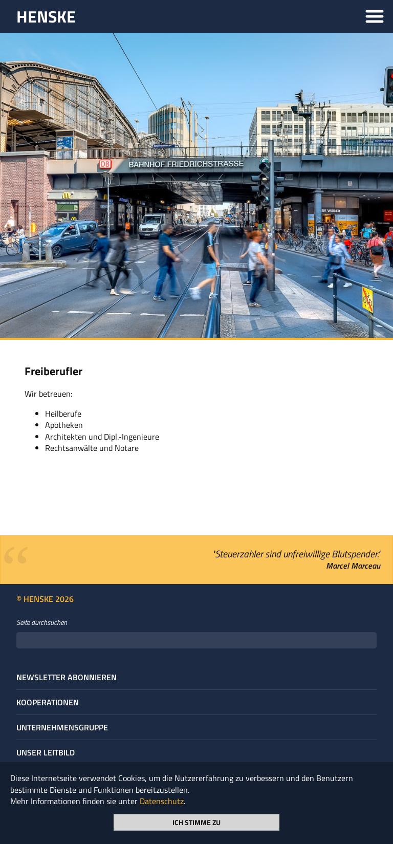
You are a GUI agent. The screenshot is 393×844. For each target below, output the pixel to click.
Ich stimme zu (196, 821)
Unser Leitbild (45, 752)
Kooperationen (47, 702)
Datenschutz (162, 801)
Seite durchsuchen (41, 622)
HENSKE (46, 16)
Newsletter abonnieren (66, 677)
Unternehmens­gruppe (62, 727)
